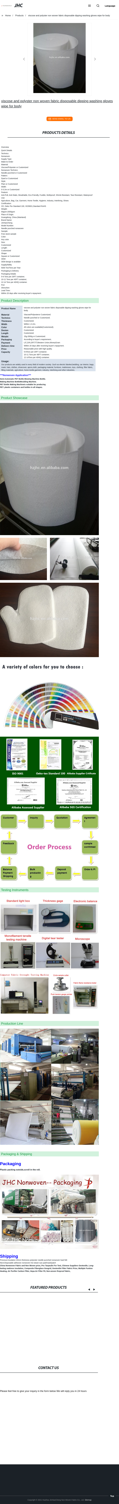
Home (8, 15)
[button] (89, 6)
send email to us (59, 119)
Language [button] (110, 6)
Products (19, 15)
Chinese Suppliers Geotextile (75, 1266)
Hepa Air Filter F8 (37, 1271)
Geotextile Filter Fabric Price (64, 1268)
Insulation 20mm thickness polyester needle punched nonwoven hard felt (37, 1260)
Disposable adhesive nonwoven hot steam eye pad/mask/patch (30, 1263)
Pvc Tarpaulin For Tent (51, 1266)
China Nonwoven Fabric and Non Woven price (20, 1266)
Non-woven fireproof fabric (58, 1271)
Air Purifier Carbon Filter (18, 1271)
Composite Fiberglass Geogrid (37, 1268)
